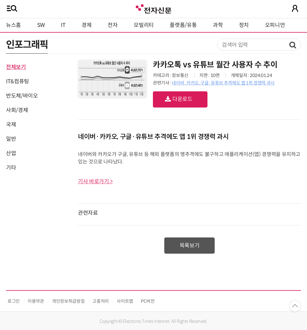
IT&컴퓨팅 (17, 81)
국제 (11, 124)
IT (63, 25)
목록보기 (190, 245)
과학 (218, 25)
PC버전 (148, 301)
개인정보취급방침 (68, 301)
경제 (86, 25)
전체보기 (16, 67)
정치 (244, 25)
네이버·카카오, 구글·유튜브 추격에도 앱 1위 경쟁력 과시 (223, 83)
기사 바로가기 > (95, 181)
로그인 (13, 301)
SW (41, 25)
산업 (11, 153)
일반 (11, 139)
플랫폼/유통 (183, 25)
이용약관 (36, 301)
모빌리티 (144, 25)
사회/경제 (17, 110)
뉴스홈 (13, 25)
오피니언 (275, 25)
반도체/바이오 (22, 96)
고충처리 (100, 301)
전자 (113, 25)
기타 (11, 167)
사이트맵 (125, 301)
